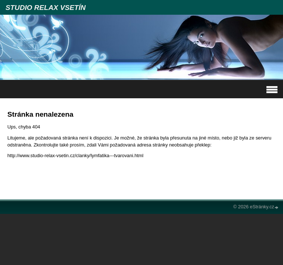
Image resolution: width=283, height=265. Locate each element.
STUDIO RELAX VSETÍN (45, 7)
